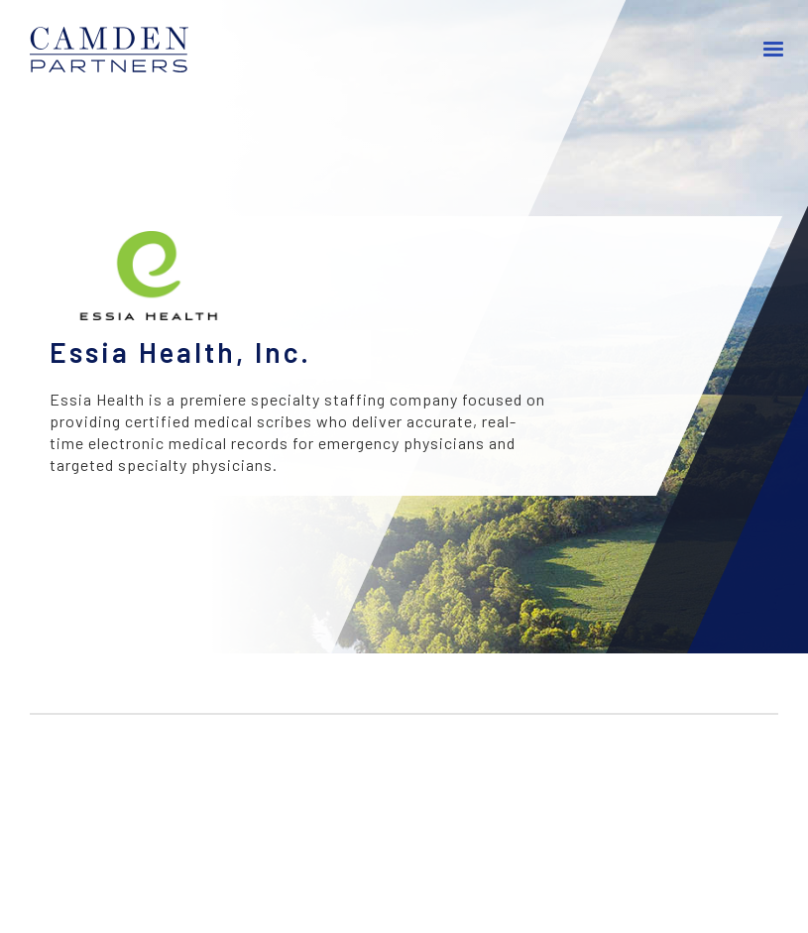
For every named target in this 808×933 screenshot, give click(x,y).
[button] (774, 49)
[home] (119, 49)
